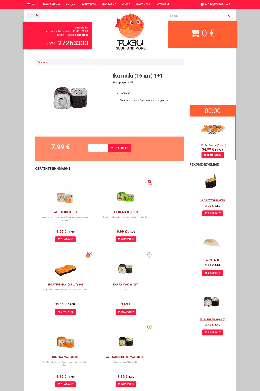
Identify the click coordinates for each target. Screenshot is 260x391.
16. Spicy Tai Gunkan (212, 200)
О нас (126, 4)
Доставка (109, 4)
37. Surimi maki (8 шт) (213, 319)
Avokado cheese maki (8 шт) (159, 284)
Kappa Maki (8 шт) (60, 284)
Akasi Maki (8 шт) (110, 212)
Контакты (88, 4)
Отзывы (163, 4)
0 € (202, 33)
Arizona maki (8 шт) (110, 284)
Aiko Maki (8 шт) (60, 212)
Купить (119, 148)
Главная (43, 62)
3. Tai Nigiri (212, 259)
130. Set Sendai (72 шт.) (212, 145)
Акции (70, 4)
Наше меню (51, 4)
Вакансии (143, 4)
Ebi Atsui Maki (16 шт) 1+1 (159, 212)
